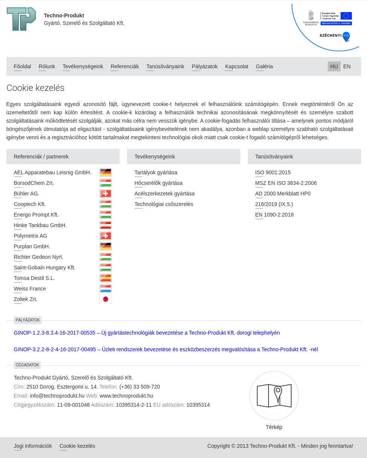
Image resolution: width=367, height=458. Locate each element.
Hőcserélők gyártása (159, 183)
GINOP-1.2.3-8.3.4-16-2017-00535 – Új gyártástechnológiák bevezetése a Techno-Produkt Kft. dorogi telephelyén (147, 333)
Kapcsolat (236, 66)
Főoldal (22, 66)
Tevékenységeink (83, 66)
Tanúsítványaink (165, 66)
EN (346, 66)
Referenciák (125, 66)
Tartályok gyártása (156, 172)
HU (334, 66)
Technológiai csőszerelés (164, 204)
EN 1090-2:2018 (274, 215)
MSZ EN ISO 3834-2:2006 (286, 183)
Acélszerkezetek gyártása (165, 194)
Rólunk (46, 66)
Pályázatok (205, 66)
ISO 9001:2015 (273, 172)
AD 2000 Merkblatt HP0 (283, 194)
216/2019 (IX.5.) (274, 204)
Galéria (264, 66)
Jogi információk (33, 446)
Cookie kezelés (77, 446)
